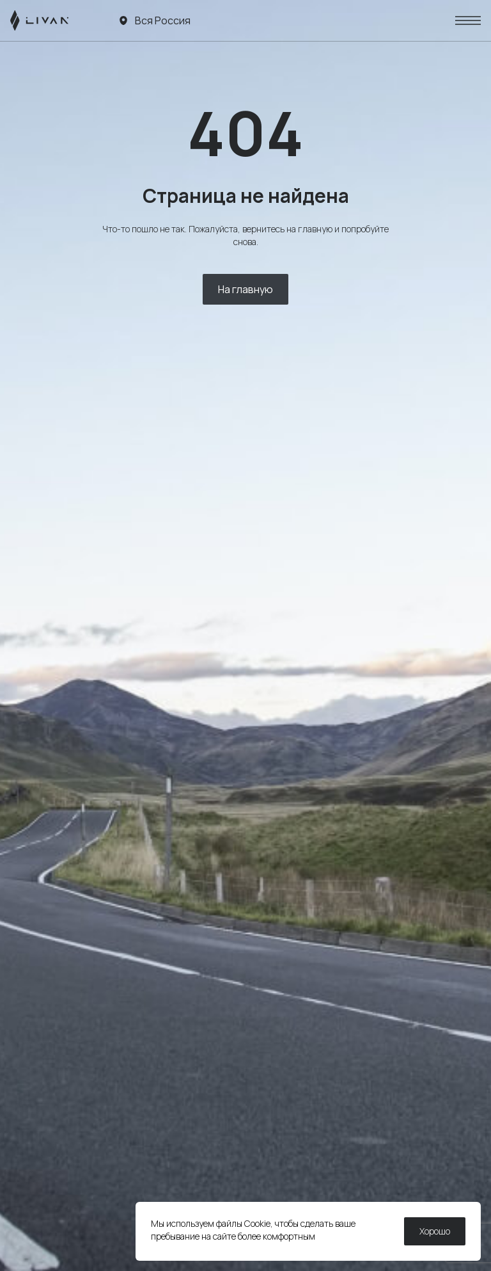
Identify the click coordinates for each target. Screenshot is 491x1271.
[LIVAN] (39, 20)
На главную (245, 289)
